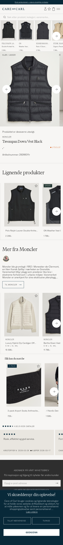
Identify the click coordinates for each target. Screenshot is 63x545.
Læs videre (32, 511)
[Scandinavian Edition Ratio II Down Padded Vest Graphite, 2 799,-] (43, 36)
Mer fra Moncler (19, 249)
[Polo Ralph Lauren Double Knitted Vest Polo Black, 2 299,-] (8, 36)
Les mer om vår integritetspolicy (31, 490)
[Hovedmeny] (58, 9)
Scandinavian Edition (42, 43)
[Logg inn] (45, 9)
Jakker (12, 55)
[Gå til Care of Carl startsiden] (13, 9)
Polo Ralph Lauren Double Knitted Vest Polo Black (21, 230)
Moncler (6, 137)
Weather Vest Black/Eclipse (23, 47)
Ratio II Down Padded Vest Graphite (40, 47)
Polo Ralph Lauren (8, 43)
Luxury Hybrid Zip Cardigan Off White (20, 343)
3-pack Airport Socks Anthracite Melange (23, 410)
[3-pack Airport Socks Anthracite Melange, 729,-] (24, 390)
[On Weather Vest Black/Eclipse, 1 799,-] (25, 36)
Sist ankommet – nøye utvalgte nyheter (31, 2)
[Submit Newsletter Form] (57, 483)
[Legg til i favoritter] (35, 186)
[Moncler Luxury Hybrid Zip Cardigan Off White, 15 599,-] (21, 322)
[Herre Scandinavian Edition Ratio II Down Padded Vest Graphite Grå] (43, 31)
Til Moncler (13, 285)
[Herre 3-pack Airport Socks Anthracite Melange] (23, 385)
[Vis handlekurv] (54, 9)
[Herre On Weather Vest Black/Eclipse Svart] (26, 31)
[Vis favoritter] (49, 9)
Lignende (23, 172)
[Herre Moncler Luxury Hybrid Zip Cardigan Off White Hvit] (21, 314)
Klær (4, 55)
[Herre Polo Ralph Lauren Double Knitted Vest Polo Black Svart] (9, 31)
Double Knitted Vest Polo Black (8, 47)
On (20, 43)
